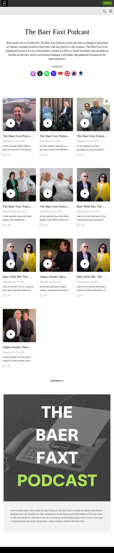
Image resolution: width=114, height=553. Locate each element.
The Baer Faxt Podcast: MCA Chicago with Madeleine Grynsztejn (18, 206)
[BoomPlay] (81, 73)
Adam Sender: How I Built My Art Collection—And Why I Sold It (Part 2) (55, 277)
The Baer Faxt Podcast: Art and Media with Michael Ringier (55, 136)
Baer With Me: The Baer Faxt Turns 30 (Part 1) (92, 277)
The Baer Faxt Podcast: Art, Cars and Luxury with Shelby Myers (18, 136)
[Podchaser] (74, 73)
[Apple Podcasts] (33, 73)
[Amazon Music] (53, 73)
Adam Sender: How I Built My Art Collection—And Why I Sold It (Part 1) (18, 347)
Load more (57, 380)
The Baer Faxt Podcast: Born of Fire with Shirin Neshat (92, 136)
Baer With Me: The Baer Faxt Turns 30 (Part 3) (92, 206)
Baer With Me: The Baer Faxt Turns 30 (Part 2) (18, 277)
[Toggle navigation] (110, 11)
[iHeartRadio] (60, 73)
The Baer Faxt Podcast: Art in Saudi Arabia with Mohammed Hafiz (55, 206)
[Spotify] (46, 73)
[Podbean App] (40, 73)
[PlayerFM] (67, 73)
